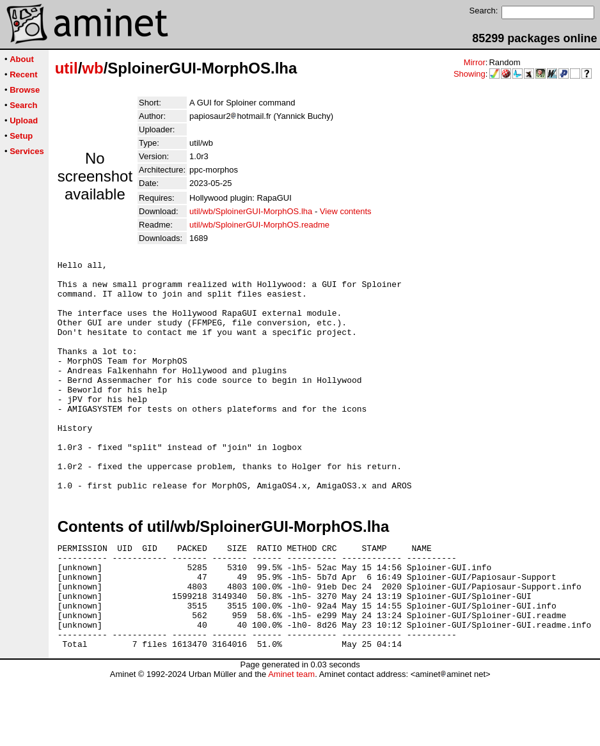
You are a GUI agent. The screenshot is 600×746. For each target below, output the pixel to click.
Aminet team (291, 741)
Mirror (475, 62)
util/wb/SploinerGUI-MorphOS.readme (259, 224)
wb (92, 68)
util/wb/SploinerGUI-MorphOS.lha (250, 211)
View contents (346, 211)
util (66, 68)
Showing (470, 74)
